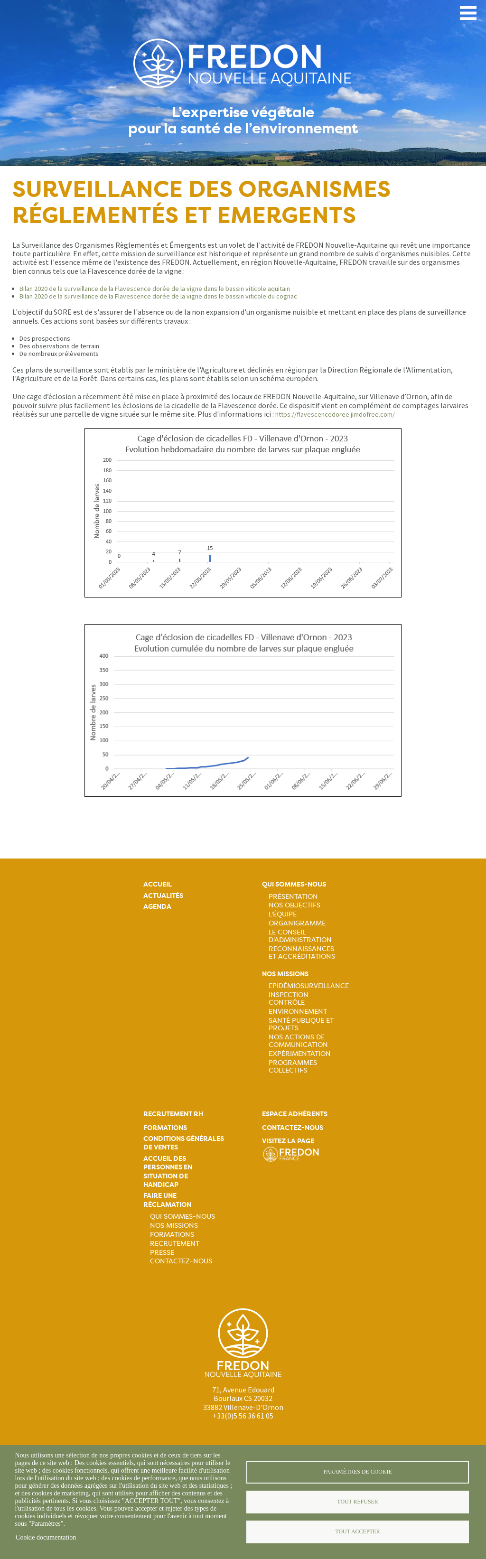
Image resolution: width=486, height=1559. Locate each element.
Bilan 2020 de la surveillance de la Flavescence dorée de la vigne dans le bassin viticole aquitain (154, 288)
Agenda (157, 906)
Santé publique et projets (301, 1024)
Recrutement (174, 1243)
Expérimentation (300, 1053)
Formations (165, 1127)
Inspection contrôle (288, 998)
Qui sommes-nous (294, 884)
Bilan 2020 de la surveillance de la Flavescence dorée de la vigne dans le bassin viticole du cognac (158, 296)
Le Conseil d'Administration (300, 936)
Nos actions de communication (298, 1041)
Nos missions (285, 974)
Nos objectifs (294, 905)
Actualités (163, 895)
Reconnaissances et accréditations (302, 952)
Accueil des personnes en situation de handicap (167, 1171)
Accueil (157, 884)
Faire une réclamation (167, 1200)
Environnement (298, 1011)
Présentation (293, 896)
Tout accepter (357, 1531)
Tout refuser (357, 1501)
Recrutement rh (173, 1114)
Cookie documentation (46, 1537)
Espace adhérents (294, 1114)
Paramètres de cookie (357, 1471)
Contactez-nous (181, 1261)
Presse (162, 1252)
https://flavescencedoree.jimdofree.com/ (335, 414)
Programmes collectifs (293, 1066)
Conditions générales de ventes (183, 1143)
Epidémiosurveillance (309, 985)
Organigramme (297, 923)
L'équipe (283, 914)
